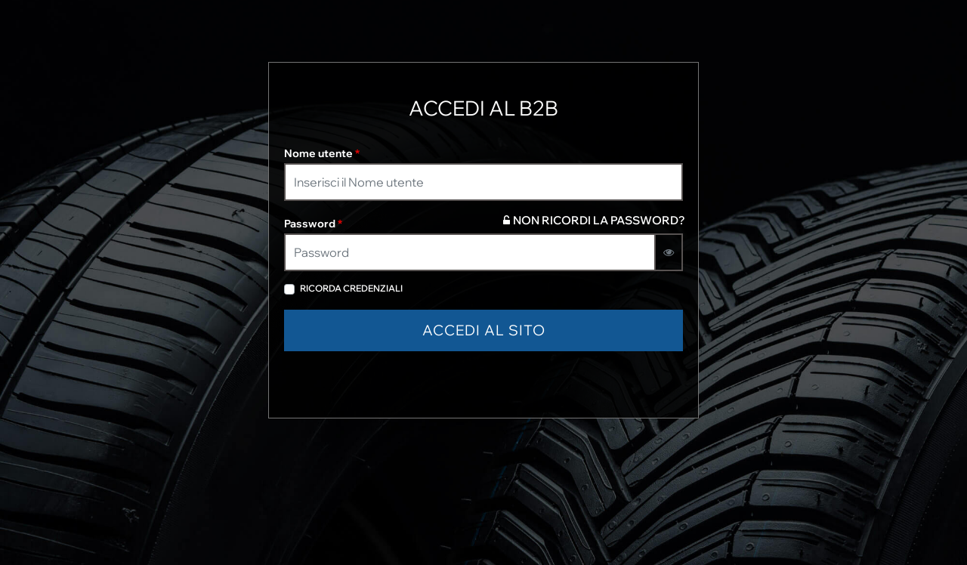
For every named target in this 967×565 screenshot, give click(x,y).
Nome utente (322, 153)
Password (313, 223)
